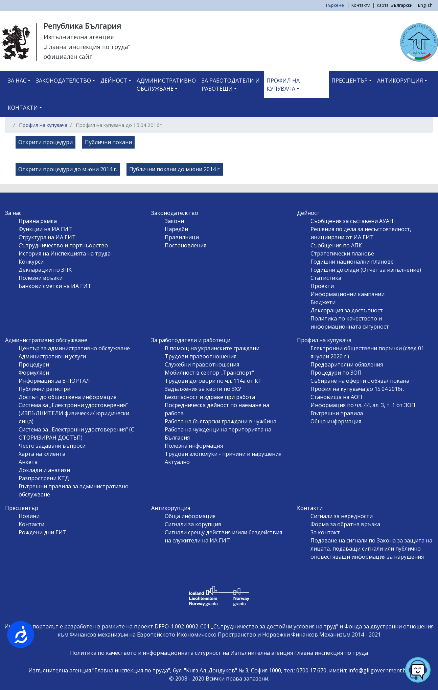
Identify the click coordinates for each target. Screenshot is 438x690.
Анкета (28, 462)
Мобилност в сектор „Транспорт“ (209, 372)
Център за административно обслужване (74, 348)
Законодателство (63, 80)
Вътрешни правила (336, 413)
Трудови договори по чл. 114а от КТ (213, 380)
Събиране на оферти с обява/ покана (359, 380)
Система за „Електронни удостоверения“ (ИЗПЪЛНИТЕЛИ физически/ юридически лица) (74, 413)
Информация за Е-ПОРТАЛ (54, 380)
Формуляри (34, 372)
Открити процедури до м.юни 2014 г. (67, 169)
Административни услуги (52, 356)
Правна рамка (38, 221)
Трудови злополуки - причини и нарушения (223, 454)
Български (402, 5)
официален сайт (68, 56)
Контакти (360, 5)
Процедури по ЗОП (336, 372)
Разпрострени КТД (44, 478)
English (425, 5)
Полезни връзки (41, 278)
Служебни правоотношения (202, 364)
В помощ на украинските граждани (212, 348)
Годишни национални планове (352, 261)
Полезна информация (194, 445)
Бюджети (323, 302)
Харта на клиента (42, 454)
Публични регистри (44, 389)
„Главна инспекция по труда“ (87, 47)
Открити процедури (45, 142)
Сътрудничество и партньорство (63, 245)
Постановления (185, 245)
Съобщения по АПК (336, 245)
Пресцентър (349, 80)
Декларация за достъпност (346, 310)
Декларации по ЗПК (45, 269)
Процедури (34, 364)
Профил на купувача (283, 84)
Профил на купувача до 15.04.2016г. (357, 389)
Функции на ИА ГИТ (45, 229)
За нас (17, 80)
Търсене (335, 5)
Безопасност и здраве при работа (210, 397)
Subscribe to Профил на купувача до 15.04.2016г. (13, 181)
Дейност (113, 80)
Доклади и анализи (44, 470)
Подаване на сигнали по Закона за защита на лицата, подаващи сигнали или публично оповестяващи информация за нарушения (371, 548)
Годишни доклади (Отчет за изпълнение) (365, 269)
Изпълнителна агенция (79, 37)
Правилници (182, 237)
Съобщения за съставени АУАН (351, 221)
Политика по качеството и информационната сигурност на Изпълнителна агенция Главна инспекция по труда (219, 652)
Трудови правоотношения (200, 356)
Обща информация (335, 421)
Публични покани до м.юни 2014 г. (175, 169)
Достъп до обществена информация (67, 397)
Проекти (322, 286)
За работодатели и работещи (231, 84)
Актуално (177, 462)
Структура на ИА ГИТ (47, 237)
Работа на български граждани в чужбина (220, 421)
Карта (383, 5)
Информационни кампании (347, 294)
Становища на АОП (336, 397)
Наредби (176, 229)
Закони (174, 221)
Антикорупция (400, 80)
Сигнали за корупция (193, 524)
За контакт (325, 532)
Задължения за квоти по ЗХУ (203, 389)
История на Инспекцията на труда (65, 253)
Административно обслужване (166, 84)
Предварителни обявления (346, 364)
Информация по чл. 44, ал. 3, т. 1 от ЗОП (362, 405)
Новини (29, 516)
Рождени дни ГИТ (43, 532)
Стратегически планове (342, 253)
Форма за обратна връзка (345, 524)
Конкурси (31, 261)
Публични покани (108, 142)
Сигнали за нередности (341, 516)
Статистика (325, 278)
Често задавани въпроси (52, 445)
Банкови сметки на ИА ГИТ (55, 286)
